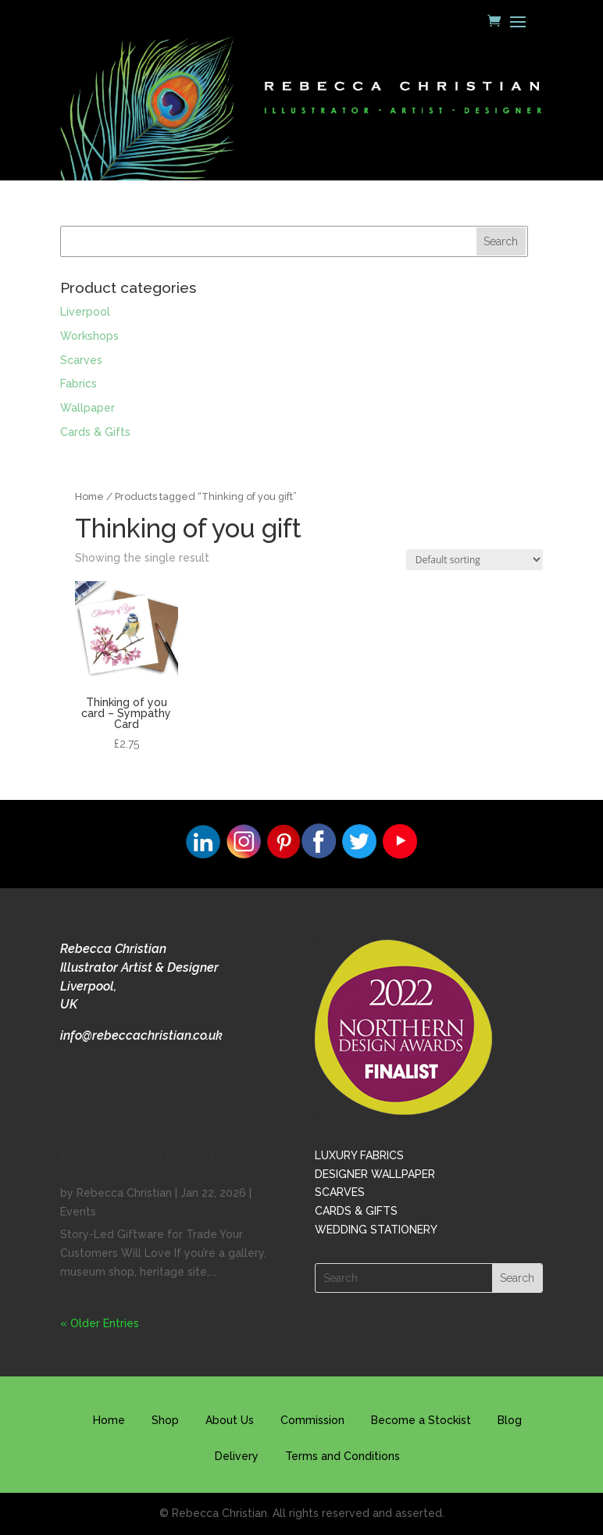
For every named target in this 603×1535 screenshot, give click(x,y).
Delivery (237, 1456)
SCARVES (340, 1192)
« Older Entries (99, 1323)
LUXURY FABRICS (359, 1155)
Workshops (89, 336)
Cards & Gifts (95, 432)
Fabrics (78, 383)
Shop (165, 1420)
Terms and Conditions (342, 1456)
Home (89, 496)
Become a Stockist (421, 1420)
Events (78, 1211)
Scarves (81, 360)
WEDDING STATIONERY (376, 1229)
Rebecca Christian (124, 1193)
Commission (312, 1420)
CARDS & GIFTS (356, 1211)
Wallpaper (87, 408)
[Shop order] (474, 559)
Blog (510, 1420)
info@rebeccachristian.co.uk (141, 1035)
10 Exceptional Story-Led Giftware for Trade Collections (167, 1161)
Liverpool (85, 311)
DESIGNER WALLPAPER (375, 1174)
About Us (229, 1420)
